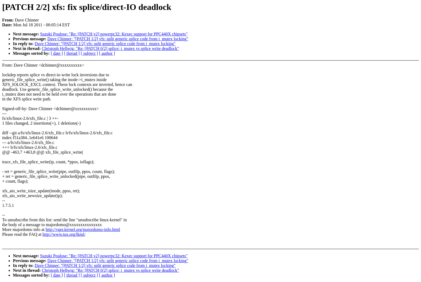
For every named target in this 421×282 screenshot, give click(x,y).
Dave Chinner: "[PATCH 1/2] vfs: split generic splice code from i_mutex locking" (118, 39)
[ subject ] (89, 53)
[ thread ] (72, 53)
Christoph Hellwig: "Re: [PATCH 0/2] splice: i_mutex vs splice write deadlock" (110, 48)
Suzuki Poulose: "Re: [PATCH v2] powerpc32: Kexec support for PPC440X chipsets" (113, 34)
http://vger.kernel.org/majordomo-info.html (83, 229)
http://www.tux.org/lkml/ (63, 234)
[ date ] (57, 53)
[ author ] (107, 53)
